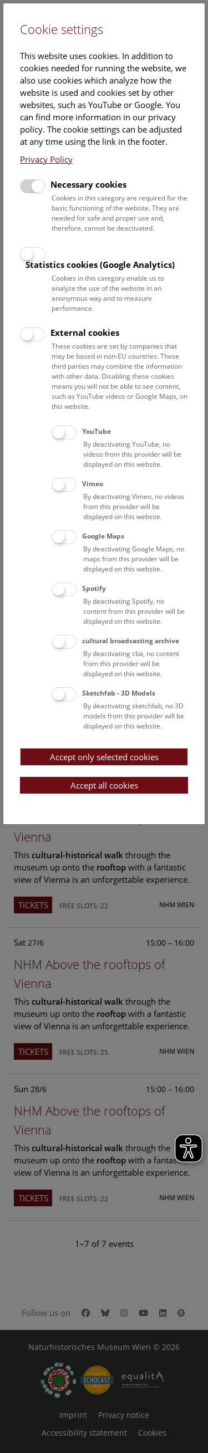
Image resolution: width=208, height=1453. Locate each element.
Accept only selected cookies (104, 756)
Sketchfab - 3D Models (118, 693)
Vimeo (92, 483)
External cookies (84, 332)
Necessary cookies (88, 184)
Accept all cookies (104, 785)
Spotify (94, 588)
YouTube (96, 431)
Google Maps (103, 536)
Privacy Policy (46, 159)
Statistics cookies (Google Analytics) (100, 264)
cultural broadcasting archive (130, 640)
